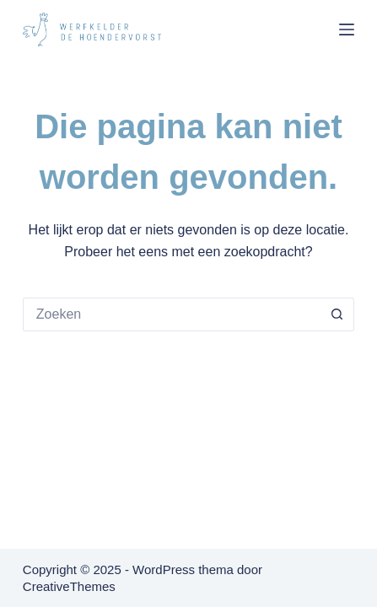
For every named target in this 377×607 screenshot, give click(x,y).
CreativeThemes (69, 586)
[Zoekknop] (337, 314)
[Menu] (346, 29)
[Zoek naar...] (171, 314)
